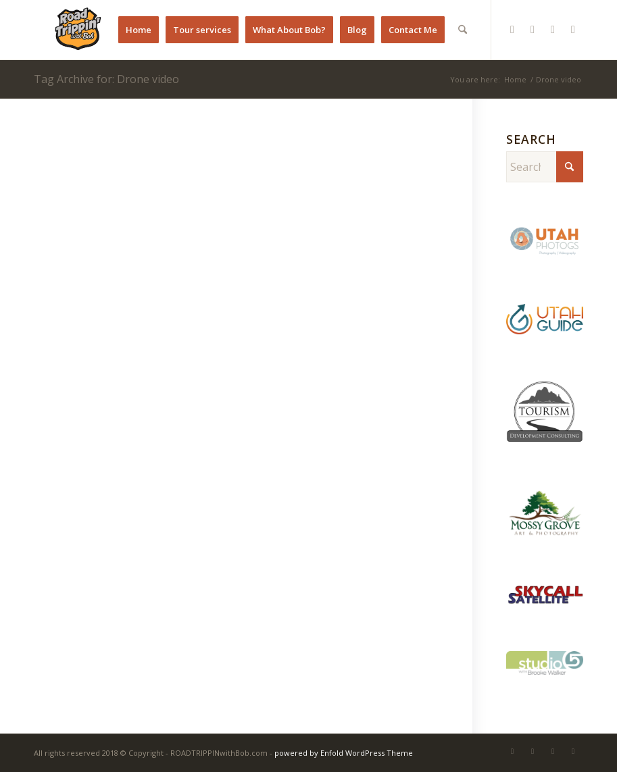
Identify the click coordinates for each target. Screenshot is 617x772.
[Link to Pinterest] (532, 29)
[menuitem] (139, 29)
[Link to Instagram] (512, 29)
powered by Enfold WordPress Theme (343, 753)
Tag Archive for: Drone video (106, 79)
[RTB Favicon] (78, 29)
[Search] (462, 29)
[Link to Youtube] (553, 29)
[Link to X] (573, 29)
